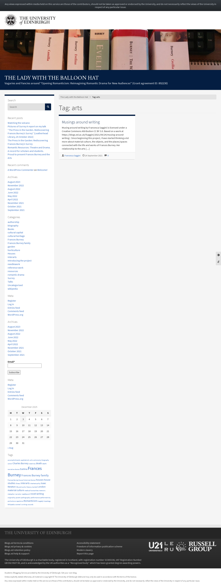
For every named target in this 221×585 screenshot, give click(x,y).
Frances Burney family (19, 243)
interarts (12, 257)
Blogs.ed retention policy (17, 549)
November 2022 (16, 185)
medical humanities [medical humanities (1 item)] (32, 491)
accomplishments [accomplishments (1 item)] (14, 460)
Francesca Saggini (72, 155)
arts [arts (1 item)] (31, 460)
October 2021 (14, 206)
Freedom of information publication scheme (99, 546)
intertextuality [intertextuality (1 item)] (35, 483)
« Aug (10, 447)
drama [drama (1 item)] (17, 469)
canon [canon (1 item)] (10, 464)
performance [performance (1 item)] (35, 498)
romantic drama (16, 274)
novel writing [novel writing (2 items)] (37, 493)
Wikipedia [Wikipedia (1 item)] (11, 505)
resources (13, 271)
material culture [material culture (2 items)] (16, 490)
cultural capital (15, 232)
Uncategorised (15, 285)
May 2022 (12, 196)
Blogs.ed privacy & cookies (18, 546)
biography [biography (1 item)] (45, 460)
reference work (15, 267)
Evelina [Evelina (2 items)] (23, 468)
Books (11, 229)
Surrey (11, 278)
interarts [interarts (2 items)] (25, 483)
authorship (13, 221)
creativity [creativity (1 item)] (32, 464)
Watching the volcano (19, 122)
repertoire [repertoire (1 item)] (19, 501)
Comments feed (16, 311)
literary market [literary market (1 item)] (31, 487)
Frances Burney (16, 239)
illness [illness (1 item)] (18, 483)
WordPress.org (15, 314)
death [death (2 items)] (39, 463)
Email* (25, 364)
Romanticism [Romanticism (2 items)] (30, 500)
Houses (11, 253)
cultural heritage (16, 235)
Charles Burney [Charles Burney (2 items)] (20, 463)
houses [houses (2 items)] (39, 479)
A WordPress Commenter (21, 169)
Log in (11, 304)
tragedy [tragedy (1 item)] (40, 501)
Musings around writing (81, 122)
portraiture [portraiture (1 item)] (12, 501)
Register (12, 300)
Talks (10, 281)
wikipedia (13, 288)
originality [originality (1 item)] (11, 498)
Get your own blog (69, 572)
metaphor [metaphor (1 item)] (11, 494)
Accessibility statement (88, 542)
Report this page (85, 553)
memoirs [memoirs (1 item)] (42, 491)
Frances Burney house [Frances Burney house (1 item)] (15, 480)
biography (13, 225)
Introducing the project (19, 260)
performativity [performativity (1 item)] (45, 498)
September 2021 (16, 209)
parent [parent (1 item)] (18, 498)
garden (11, 246)
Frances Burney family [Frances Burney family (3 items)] (35, 475)
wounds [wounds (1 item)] (30, 505)
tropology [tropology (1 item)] (47, 501)
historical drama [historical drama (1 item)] (29, 480)
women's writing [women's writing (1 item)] (21, 505)
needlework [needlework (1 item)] (26, 494)
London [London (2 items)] (41, 486)
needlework (14, 264)
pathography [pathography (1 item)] (25, 498)
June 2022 (13, 192)
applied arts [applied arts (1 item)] (25, 460)
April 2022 (13, 199)
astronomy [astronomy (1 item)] (37, 460)
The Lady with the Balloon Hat (52, 78)
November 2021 (16, 202)
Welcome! (42, 169)
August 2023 (14, 181)
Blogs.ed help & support (17, 553)
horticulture (14, 250)
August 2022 (14, 188)
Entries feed (14, 307)
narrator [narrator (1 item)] (18, 494)
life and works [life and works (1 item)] (21, 487)
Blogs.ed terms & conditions (19, 542)
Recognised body (79, 562)
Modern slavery (85, 549)
